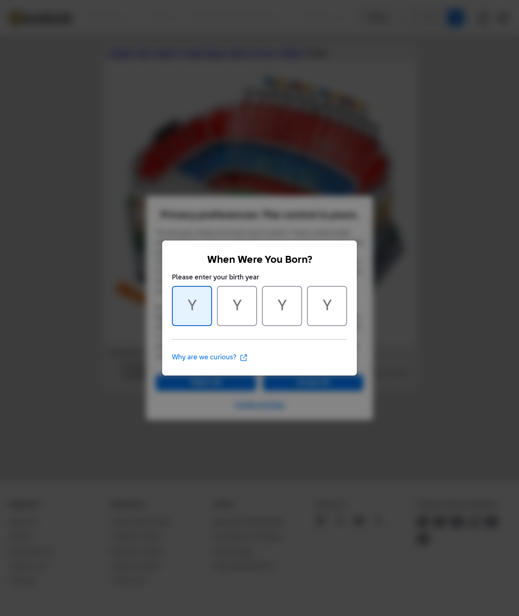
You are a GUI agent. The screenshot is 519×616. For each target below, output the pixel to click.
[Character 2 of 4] (237, 306)
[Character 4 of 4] (327, 306)
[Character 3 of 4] (282, 306)
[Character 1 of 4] (192, 306)
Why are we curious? (210, 358)
